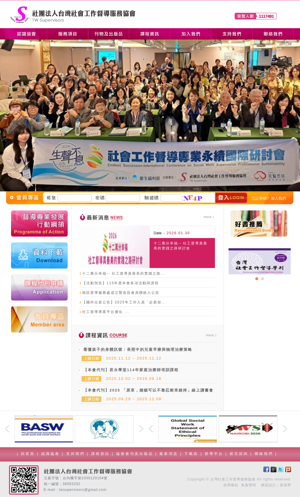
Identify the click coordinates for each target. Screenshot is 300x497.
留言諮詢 (240, 454)
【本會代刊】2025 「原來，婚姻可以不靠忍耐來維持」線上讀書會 (148, 390)
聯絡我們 (265, 454)
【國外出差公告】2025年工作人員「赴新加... (124, 302)
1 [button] (256, 278)
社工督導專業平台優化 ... (105, 312)
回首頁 (28, 454)
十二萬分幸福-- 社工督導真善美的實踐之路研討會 (180, 245)
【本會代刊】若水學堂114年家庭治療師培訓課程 (131, 370)
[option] (260, 261)
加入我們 (278, 198)
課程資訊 (101, 454)
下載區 (192, 454)
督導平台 (215, 454)
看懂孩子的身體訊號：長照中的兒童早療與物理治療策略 (137, 349)
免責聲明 (248, 485)
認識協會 (51, 454)
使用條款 (230, 485)
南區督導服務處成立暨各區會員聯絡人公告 (120, 293)
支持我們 (76, 454)
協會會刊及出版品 (135, 454)
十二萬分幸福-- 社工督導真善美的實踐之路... (123, 273)
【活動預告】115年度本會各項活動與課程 (120, 283)
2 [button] (262, 278)
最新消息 (169, 454)
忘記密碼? (260, 198)
